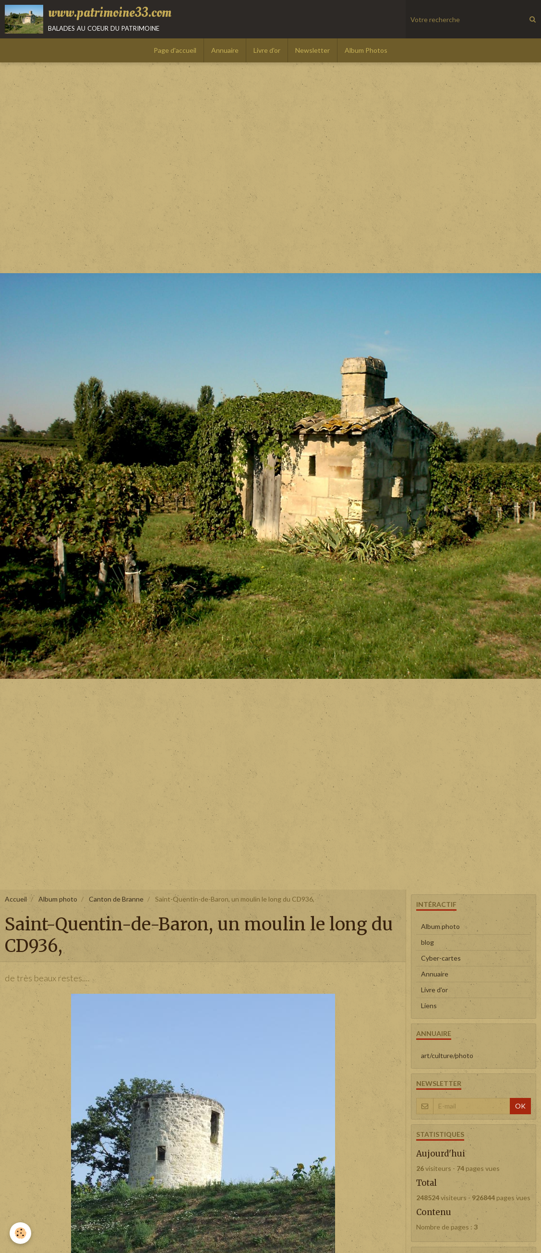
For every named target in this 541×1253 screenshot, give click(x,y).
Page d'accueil (175, 50)
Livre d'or (266, 50)
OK (520, 1106)
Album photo (57, 899)
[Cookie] (20, 1233)
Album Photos (366, 50)
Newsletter (312, 50)
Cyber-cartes (441, 958)
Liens (429, 1005)
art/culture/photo (447, 1055)
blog (427, 942)
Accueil (16, 899)
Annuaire (225, 50)
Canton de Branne (116, 899)
